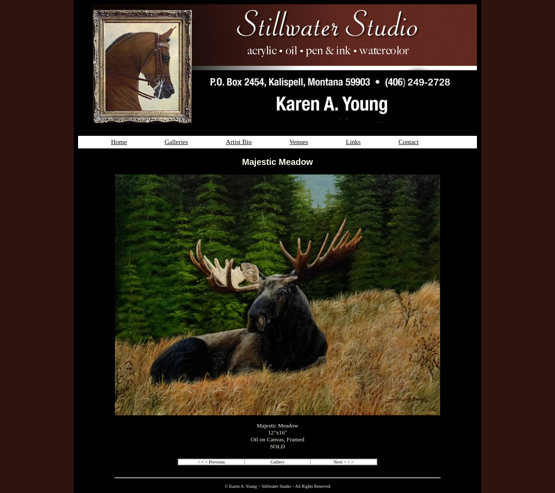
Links (353, 141)
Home (119, 141)
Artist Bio (239, 141)
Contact (408, 141)
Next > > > (343, 462)
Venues (298, 141)
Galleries (176, 141)
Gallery (277, 462)
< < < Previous (211, 462)
